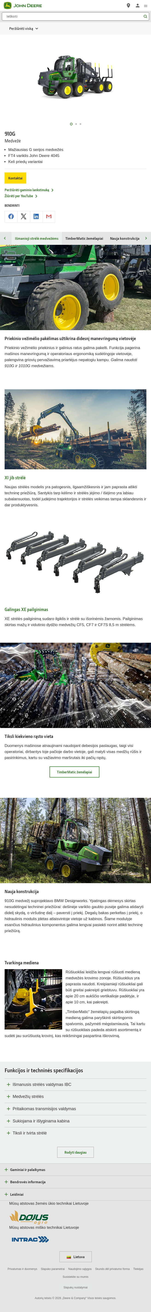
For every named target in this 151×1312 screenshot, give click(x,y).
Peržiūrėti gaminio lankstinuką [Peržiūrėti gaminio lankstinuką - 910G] (29, 189)
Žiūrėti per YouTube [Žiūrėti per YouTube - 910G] (21, 196)
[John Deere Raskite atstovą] (128, 5)
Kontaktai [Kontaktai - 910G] (15, 178)
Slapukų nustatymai (76, 1287)
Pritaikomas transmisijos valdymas (44, 1108)
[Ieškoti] (75, 16)
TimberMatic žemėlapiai (84, 238)
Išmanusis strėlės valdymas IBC (42, 1084)
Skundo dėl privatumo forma (112, 1269)
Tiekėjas (138, 1269)
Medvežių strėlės (28, 1096)
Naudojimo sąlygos (80, 1269)
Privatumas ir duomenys (22, 1269)
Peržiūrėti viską (21, 28)
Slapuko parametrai (53, 1269)
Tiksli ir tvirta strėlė (30, 1133)
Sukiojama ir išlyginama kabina (41, 1121)
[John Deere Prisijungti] (137, 5)
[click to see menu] (145, 5)
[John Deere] (25, 5)
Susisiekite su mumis (75, 1276)
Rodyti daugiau (75, 1152)
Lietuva (75, 1256)
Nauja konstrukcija (124, 238)
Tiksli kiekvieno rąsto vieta (29, 736)
